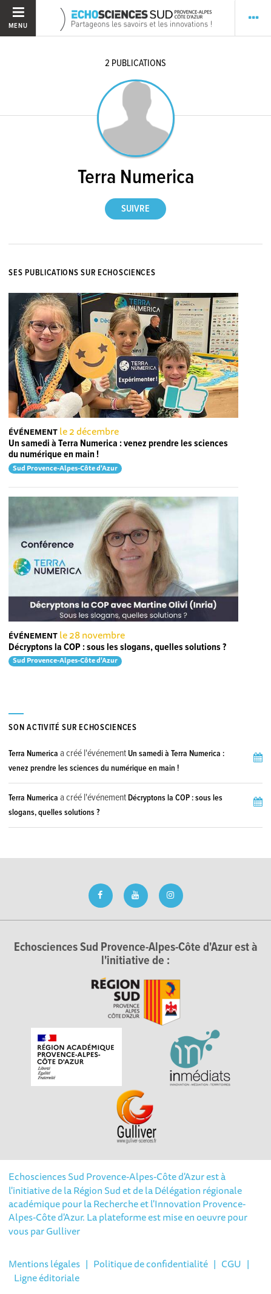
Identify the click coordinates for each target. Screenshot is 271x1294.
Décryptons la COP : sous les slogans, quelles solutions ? (117, 647)
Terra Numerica (33, 753)
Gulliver (63, 1231)
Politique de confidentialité (150, 1264)
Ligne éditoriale (46, 1278)
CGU (231, 1264)
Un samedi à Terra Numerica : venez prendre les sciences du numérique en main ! (118, 449)
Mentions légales (44, 1264)
